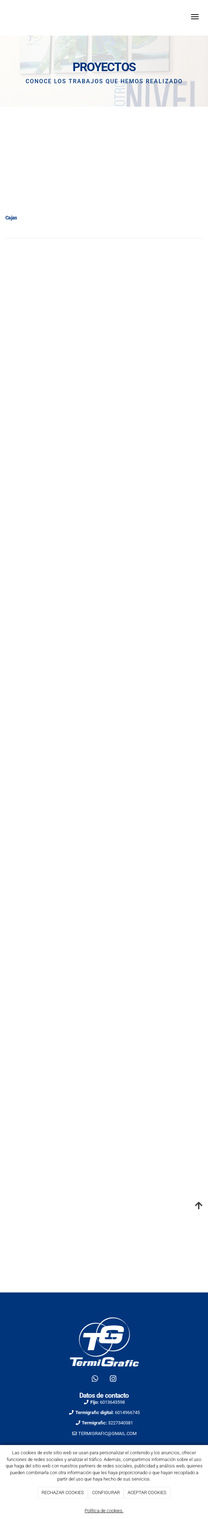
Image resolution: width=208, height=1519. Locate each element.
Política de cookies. (104, 1510)
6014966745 (127, 1412)
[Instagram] (113, 1379)
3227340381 (120, 1422)
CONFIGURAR (106, 1492)
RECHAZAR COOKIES (63, 1492)
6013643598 (112, 1402)
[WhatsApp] (95, 1379)
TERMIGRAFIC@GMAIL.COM (107, 1433)
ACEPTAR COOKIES (147, 1492)
